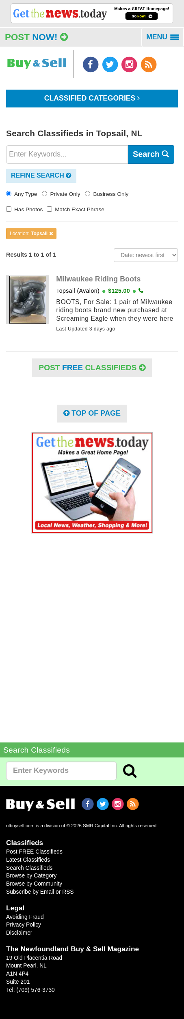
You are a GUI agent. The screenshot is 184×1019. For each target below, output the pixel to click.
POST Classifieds (92, 367)
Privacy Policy (23, 924)
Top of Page (92, 413)
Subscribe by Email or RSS (40, 891)
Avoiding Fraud (25, 917)
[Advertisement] (92, 632)
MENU (165, 40)
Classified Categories (92, 98)
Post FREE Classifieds (34, 851)
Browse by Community (34, 883)
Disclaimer (19, 932)
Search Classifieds (29, 868)
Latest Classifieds (28, 859)
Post (36, 37)
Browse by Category (31, 875)
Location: (31, 233)
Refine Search (41, 175)
